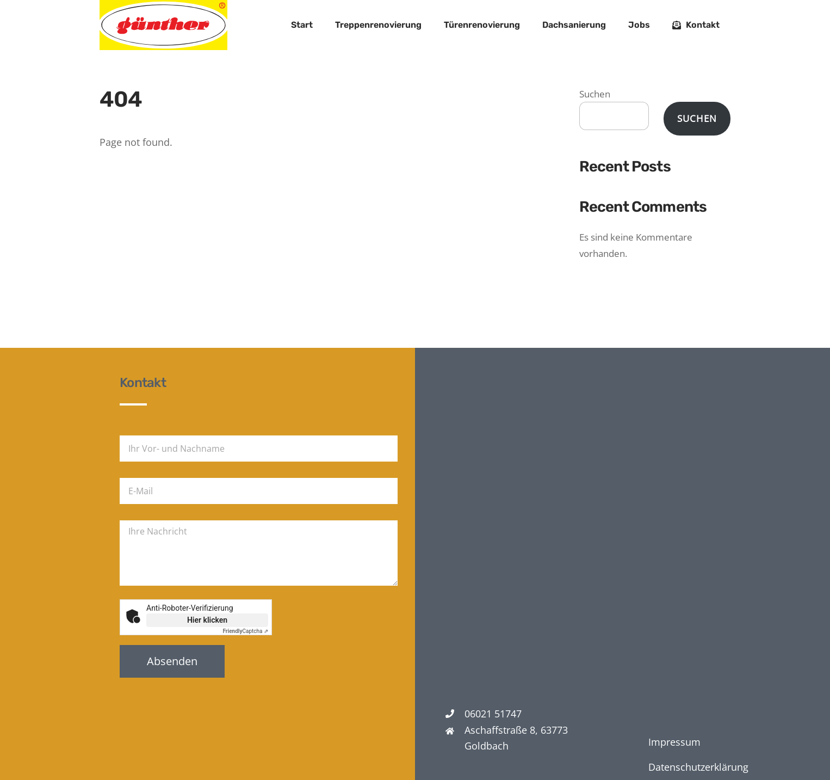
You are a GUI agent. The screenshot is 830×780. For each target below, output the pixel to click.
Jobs (639, 25)
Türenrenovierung (482, 25)
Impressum (674, 741)
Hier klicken (207, 620)
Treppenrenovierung (378, 25)
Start (302, 25)
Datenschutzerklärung (698, 766)
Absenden (172, 661)
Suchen (594, 94)
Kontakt (696, 25)
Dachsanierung (574, 25)
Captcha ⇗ (246, 631)
